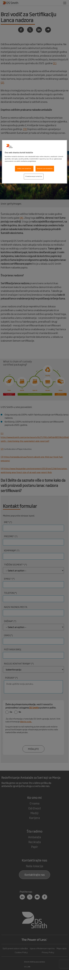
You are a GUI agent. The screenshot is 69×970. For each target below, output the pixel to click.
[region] (34, 162)
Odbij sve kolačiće (24, 168)
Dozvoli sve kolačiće (45, 168)
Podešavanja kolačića (33, 176)
